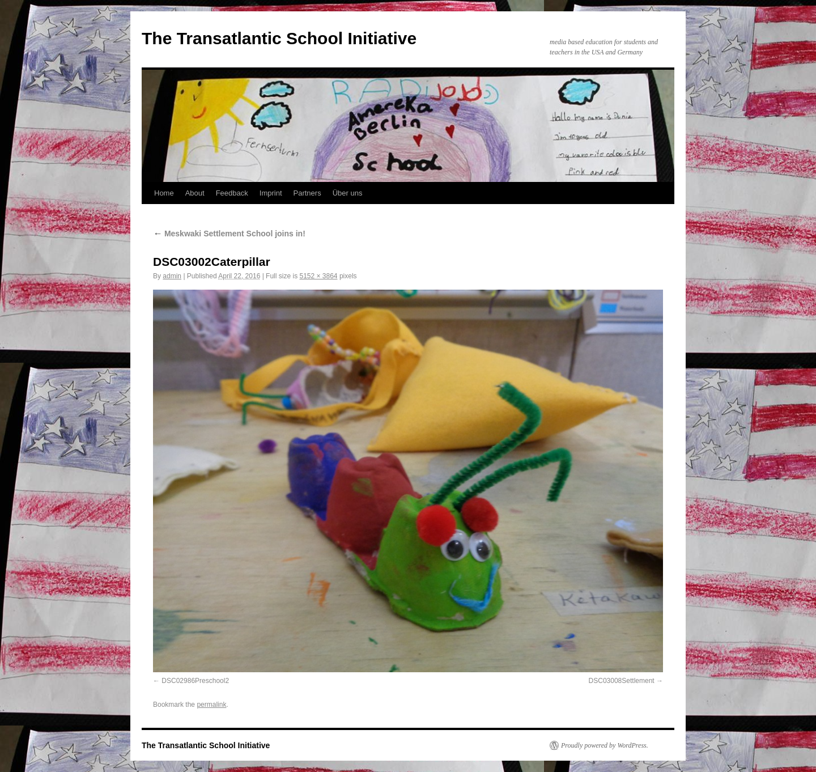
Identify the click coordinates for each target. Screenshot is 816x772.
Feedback (232, 193)
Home (164, 193)
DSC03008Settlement (621, 681)
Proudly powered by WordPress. (604, 745)
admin (172, 276)
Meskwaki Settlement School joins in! (229, 233)
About (195, 193)
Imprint (271, 193)
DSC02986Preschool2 (195, 681)
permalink (211, 705)
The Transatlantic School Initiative (279, 38)
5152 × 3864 (318, 276)
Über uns (348, 193)
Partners (307, 193)
